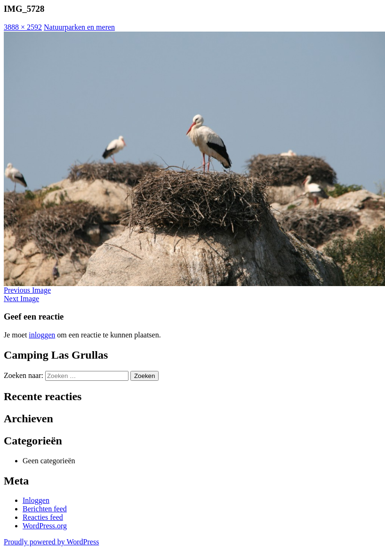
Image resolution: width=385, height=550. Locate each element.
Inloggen (36, 500)
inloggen (42, 335)
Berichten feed (45, 509)
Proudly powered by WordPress (51, 542)
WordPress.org (45, 526)
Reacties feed (43, 517)
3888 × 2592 (23, 27)
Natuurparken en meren (79, 27)
